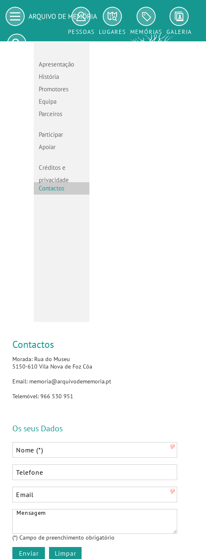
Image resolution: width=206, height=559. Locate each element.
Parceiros (50, 114)
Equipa (47, 101)
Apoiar (47, 147)
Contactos (51, 188)
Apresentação (56, 64)
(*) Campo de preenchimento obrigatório (63, 537)
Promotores (53, 89)
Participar (51, 134)
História (49, 77)
